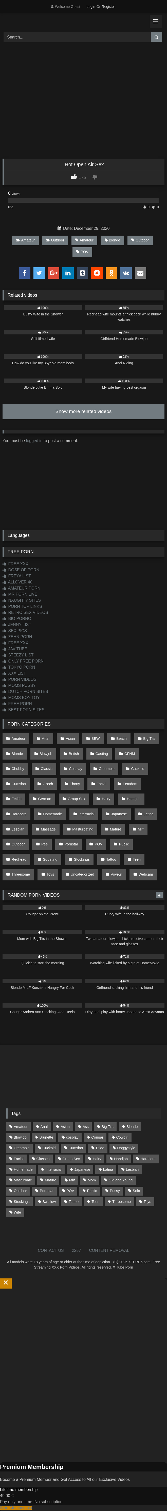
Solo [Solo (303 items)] (136, 1191)
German (44, 799)
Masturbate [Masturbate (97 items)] (23, 1180)
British (74, 754)
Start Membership (16, 1508)
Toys (50, 874)
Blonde (112, 240)
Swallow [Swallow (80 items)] (49, 1202)
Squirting (50, 859)
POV (82, 252)
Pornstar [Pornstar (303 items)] (46, 1191)
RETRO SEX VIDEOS (25, 612)
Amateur (25, 240)
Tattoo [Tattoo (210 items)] (74, 1202)
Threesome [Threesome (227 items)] (121, 1202)
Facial (101, 784)
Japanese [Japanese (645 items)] (82, 1169)
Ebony (75, 784)
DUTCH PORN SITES (25, 691)
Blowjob (46, 754)
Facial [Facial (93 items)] (18, 1159)
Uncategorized (82, 874)
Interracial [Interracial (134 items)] (53, 1169)
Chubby (18, 769)
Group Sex (76, 799)
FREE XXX (15, 564)
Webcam (146, 874)
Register (108, 7)
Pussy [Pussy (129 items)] (115, 1191)
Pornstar (71, 844)
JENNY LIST (17, 624)
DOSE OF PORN (21, 570)
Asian (70, 738)
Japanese (119, 814)
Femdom (130, 784)
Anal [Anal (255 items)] (44, 1127)
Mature (115, 829)
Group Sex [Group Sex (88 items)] (71, 1159)
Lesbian (18, 829)
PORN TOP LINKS (22, 606)
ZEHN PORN (17, 637)
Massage (48, 829)
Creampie (107, 769)
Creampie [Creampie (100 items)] (21, 1148)
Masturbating (82, 829)
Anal (45, 738)
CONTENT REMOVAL (109, 1250)
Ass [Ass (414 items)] (86, 1127)
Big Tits (149, 738)
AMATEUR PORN (21, 588)
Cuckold (137, 769)
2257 (76, 1250)
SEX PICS (15, 631)
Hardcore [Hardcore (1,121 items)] (148, 1159)
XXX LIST (14, 673)
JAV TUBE (15, 649)
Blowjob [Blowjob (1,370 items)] (20, 1137)
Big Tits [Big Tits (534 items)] (108, 1127)
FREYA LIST (17, 576)
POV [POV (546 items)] (70, 1191)
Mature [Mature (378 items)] (50, 1180)
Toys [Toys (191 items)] (147, 1202)
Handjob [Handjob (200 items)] (121, 1159)
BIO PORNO (17, 618)
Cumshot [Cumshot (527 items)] (75, 1148)
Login (90, 7)
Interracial (87, 814)
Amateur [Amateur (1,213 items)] (20, 1127)
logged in (34, 441)
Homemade (52, 814)
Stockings (82, 859)
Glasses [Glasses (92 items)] (42, 1159)
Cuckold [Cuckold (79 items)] (48, 1148)
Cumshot (19, 784)
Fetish (17, 799)
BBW (95, 738)
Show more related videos (83, 411)
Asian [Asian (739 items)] (65, 1127)
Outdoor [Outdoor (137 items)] (20, 1191)
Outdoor (55, 240)
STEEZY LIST (18, 655)
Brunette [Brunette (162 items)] (46, 1137)
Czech (48, 784)
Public (124, 844)
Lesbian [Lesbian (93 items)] (132, 1169)
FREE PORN (17, 704)
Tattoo (111, 859)
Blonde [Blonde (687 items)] (132, 1127)
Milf (140, 829)
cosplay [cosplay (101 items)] (72, 1137)
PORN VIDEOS (19, 679)
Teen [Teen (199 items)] (95, 1202)
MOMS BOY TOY (21, 697)
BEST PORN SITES (23, 710)
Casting (102, 754)
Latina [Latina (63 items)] (108, 1169)
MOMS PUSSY (19, 685)
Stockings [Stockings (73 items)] (21, 1202)
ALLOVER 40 (17, 582)
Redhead (19, 859)
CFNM (129, 754)
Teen (137, 859)
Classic (46, 769)
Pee (44, 844)
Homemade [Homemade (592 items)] (23, 1169)
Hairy (106, 799)
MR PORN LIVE (20, 594)
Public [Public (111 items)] (92, 1191)
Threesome (21, 874)
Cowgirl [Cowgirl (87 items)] (122, 1137)
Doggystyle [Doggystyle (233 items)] (126, 1148)
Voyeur (116, 874)
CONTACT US (51, 1250)
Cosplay (75, 769)
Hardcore (19, 814)
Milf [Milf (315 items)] (72, 1180)
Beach (121, 738)
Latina (148, 814)
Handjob (134, 799)
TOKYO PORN (19, 667)
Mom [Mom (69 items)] (92, 1180)
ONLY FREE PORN (23, 661)
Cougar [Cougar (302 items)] (97, 1137)
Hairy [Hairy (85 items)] (97, 1159)
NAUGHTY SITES (22, 600)
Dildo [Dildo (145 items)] (100, 1148)
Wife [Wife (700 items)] (17, 1212)
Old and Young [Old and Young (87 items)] (121, 1180)
